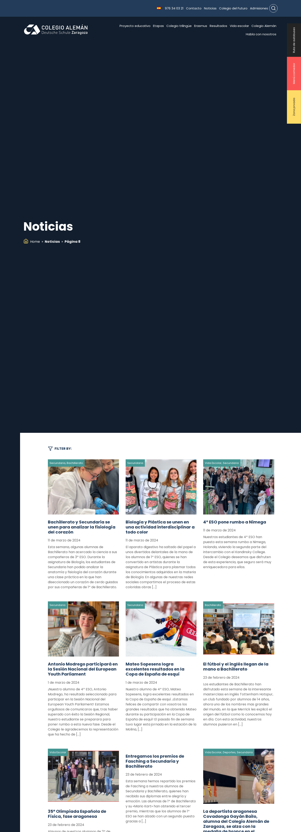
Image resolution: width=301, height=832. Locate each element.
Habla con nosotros (261, 34)
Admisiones (259, 8)
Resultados (218, 26)
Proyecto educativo (135, 26)
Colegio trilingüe (179, 26)
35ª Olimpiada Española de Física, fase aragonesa (77, 813)
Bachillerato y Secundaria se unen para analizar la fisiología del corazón (81, 527)
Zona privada (294, 107)
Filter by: (60, 448)
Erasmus (200, 26)
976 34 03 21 (174, 8)
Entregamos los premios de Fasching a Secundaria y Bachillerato (155, 761)
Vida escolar (239, 26)
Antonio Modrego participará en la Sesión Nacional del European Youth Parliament (83, 669)
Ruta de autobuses (294, 40)
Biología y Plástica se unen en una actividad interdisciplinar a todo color (160, 527)
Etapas (158, 26)
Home (35, 241)
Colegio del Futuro (233, 8)
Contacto (194, 8)
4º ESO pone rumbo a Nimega (234, 522)
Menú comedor (294, 73)
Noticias (210, 8)
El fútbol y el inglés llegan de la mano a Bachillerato (235, 666)
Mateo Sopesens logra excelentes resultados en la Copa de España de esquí (155, 669)
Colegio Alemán (263, 26)
